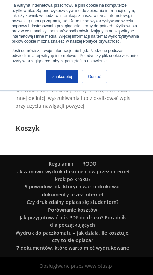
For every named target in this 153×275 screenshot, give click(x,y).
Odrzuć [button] (94, 76)
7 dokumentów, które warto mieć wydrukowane (72, 248)
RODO (89, 163)
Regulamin (61, 163)
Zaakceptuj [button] (62, 76)
